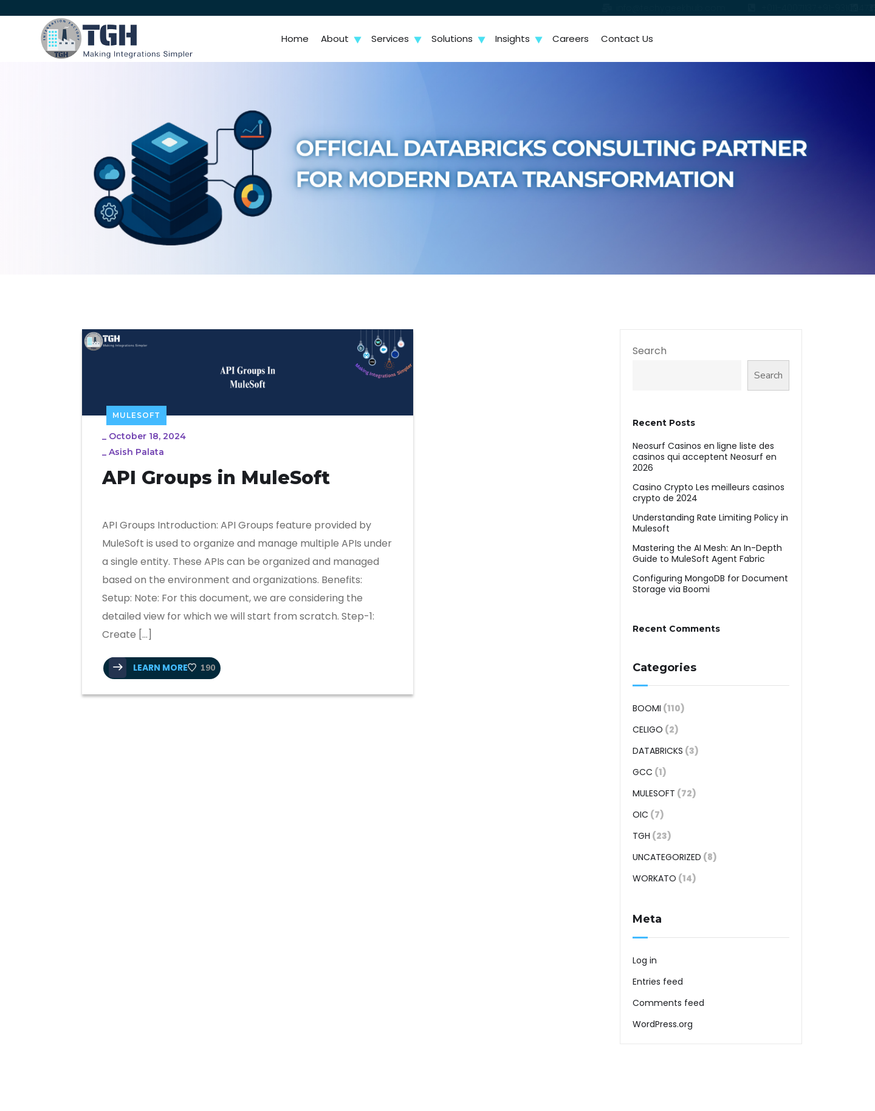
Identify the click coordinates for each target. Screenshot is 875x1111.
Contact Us (627, 38)
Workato (654, 878)
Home (295, 38)
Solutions (452, 38)
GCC (643, 772)
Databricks (658, 750)
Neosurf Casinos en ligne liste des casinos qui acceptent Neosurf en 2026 (705, 456)
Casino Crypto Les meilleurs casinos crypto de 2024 (708, 493)
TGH (641, 835)
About (335, 38)
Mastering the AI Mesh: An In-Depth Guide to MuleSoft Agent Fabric (707, 553)
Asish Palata (141, 431)
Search (650, 351)
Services (390, 38)
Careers (570, 38)
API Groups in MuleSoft (174, 470)
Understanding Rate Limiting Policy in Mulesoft (710, 523)
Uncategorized (667, 857)
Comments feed (668, 1002)
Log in (645, 960)
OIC (640, 814)
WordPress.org (663, 1024)
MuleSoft (136, 395)
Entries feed (658, 981)
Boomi (647, 708)
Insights (512, 38)
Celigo (648, 729)
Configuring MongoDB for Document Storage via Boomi (710, 584)
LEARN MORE (153, 689)
